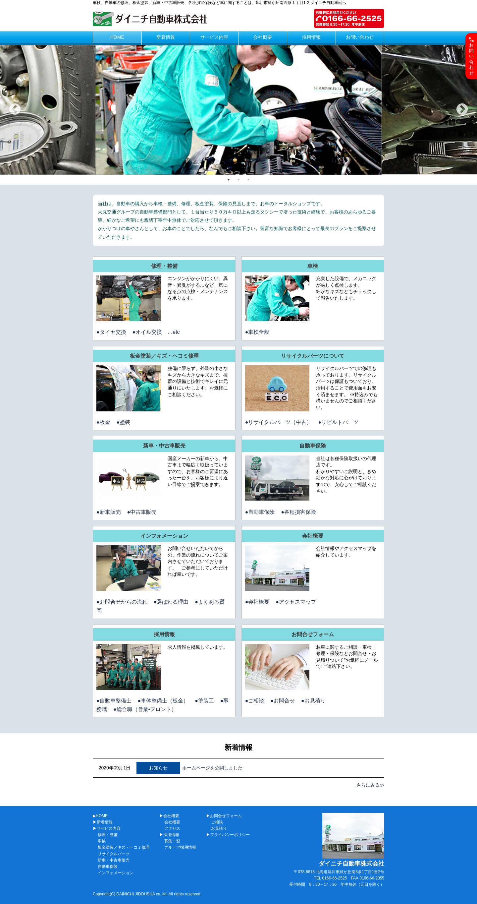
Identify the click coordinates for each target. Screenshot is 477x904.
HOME (117, 37)
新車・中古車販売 (164, 446)
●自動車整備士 (114, 700)
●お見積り (313, 700)
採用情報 (311, 37)
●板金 (103, 422)
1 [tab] (228, 179)
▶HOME (100, 816)
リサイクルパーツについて (312, 356)
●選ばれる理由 (171, 602)
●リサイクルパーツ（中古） (278, 422)
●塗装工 (204, 700)
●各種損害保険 (298, 512)
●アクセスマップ (296, 602)
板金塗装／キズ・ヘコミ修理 (164, 356)
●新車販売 (108, 512)
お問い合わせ (360, 37)
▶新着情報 (103, 822)
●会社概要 (257, 602)
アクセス (172, 828)
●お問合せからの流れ (121, 602)
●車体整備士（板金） (163, 700)
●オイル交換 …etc (156, 332)
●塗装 (124, 422)
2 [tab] (238, 179)
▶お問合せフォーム (224, 816)
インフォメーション (164, 536)
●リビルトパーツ (338, 422)
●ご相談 (254, 700)
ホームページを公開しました (212, 767)
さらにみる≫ (370, 785)
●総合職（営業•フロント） (145, 709)
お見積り (219, 828)
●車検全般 (257, 332)
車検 (312, 266)
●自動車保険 (260, 512)
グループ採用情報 (180, 847)
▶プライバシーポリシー (228, 834)
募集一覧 (172, 841)
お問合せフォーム (313, 634)
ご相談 (217, 822)
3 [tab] (248, 179)
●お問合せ (282, 700)
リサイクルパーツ (114, 854)
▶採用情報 (169, 834)
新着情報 (165, 37)
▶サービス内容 (107, 828)
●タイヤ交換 (111, 332)
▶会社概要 (169, 816)
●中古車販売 (142, 512)
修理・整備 (164, 266)
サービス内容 (214, 37)
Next (462, 109)
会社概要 (262, 37)
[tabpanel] (238, 110)
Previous (15, 109)
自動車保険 (312, 446)
